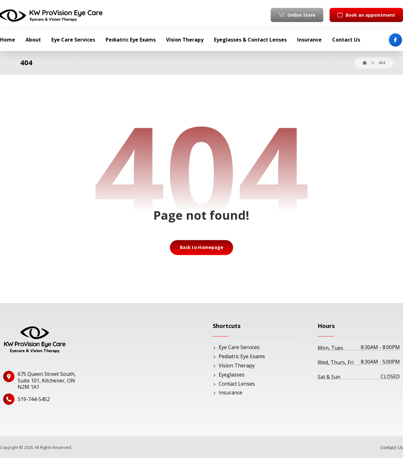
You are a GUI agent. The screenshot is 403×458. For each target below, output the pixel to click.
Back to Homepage (201, 247)
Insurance (227, 392)
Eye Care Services (236, 347)
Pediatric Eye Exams (239, 356)
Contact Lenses (234, 383)
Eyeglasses (229, 374)
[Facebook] (395, 40)
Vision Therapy (234, 365)
